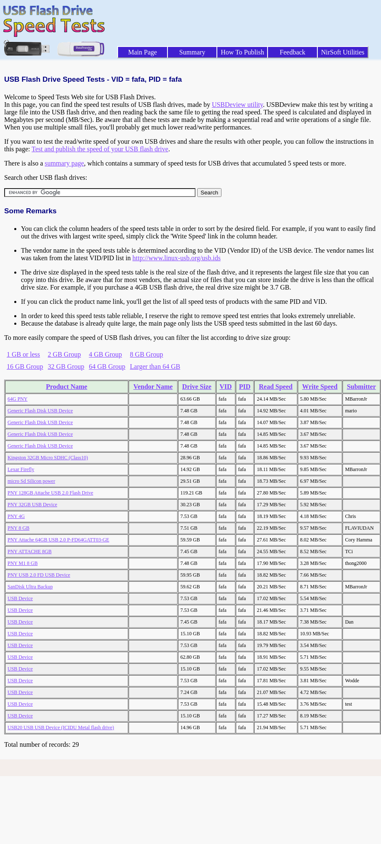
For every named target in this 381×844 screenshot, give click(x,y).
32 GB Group (66, 366)
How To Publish (242, 52)
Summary (192, 52)
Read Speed (275, 386)
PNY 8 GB (18, 528)
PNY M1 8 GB (23, 563)
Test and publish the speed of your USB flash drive (99, 149)
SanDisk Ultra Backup (30, 587)
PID (245, 386)
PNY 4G (16, 516)
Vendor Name (153, 386)
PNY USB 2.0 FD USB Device (39, 575)
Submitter (361, 386)
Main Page (142, 52)
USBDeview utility (237, 104)
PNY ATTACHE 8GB (29, 551)
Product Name (67, 386)
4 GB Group (105, 354)
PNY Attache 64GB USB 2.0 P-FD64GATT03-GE (58, 540)
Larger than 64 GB (155, 366)
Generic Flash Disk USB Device (40, 411)
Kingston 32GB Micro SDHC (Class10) (48, 458)
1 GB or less (23, 354)
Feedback (292, 52)
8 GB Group (146, 354)
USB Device (20, 598)
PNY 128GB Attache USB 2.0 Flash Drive (50, 493)
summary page (64, 163)
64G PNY (18, 399)
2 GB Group (64, 354)
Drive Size (196, 386)
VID (225, 386)
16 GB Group (25, 366)
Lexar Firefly (21, 469)
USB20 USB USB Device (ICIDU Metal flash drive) (61, 727)
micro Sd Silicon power (31, 481)
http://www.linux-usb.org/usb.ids (176, 257)
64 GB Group (107, 366)
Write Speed (320, 386)
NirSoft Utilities (343, 52)
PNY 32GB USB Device (32, 504)
